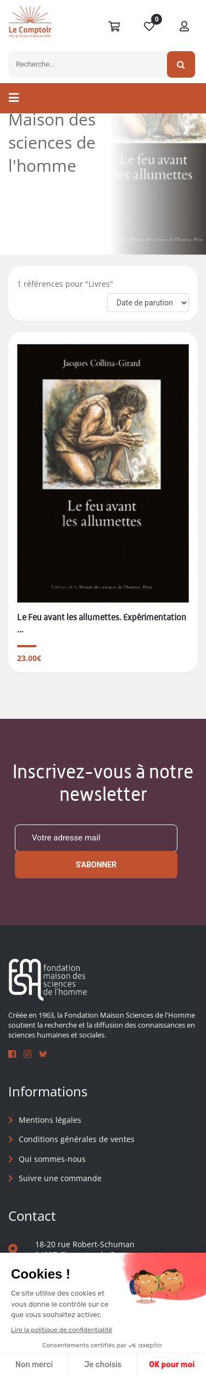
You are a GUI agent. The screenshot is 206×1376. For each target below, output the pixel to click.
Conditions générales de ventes (77, 1139)
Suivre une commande (60, 1178)
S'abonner (96, 864)
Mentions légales (50, 1120)
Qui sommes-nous (52, 1159)
